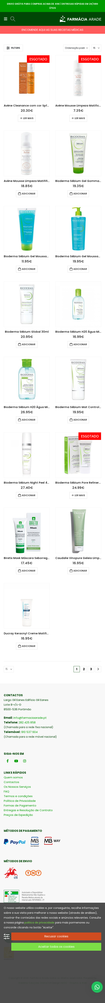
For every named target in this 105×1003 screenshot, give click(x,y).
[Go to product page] (26, 78)
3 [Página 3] (91, 669)
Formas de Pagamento (20, 805)
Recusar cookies (56, 936)
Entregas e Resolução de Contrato (28, 810)
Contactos (11, 782)
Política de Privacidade (20, 801)
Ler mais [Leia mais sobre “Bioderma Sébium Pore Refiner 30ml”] (80, 495)
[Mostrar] (96, 48)
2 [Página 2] (84, 669)
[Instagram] (24, 761)
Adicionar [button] (28, 193)
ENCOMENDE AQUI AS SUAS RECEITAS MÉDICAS (52, 30)
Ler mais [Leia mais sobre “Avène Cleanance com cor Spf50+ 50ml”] (28, 118)
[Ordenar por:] (76, 48)
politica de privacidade (39, 922)
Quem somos (13, 777)
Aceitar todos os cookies (56, 946)
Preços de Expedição (18, 815)
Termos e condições (18, 796)
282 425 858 (27, 722)
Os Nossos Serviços (17, 787)
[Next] (98, 669)
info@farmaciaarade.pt (30, 718)
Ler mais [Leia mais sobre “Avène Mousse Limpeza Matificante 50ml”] (80, 118)
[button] (7, 19)
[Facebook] (7, 761)
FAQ (6, 791)
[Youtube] (16, 761)
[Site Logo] (80, 19)
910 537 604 (29, 732)
